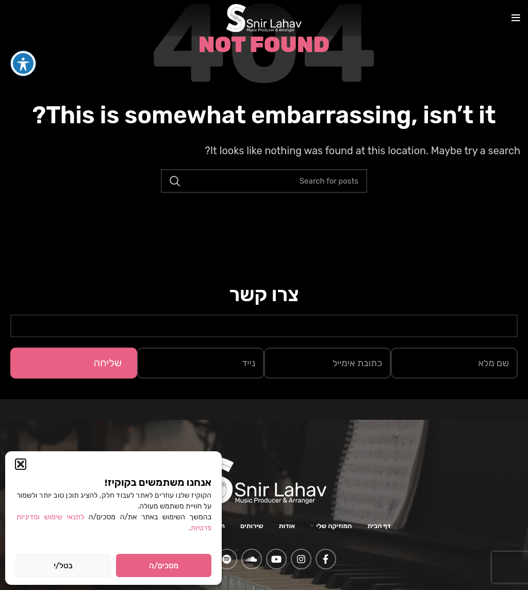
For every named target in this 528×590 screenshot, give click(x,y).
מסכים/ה (163, 565)
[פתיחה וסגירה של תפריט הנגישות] (23, 44)
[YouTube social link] (276, 559)
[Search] (264, 181)
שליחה (108, 362)
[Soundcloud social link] (251, 559)
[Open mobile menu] (515, 18)
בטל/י (63, 565)
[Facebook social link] (326, 559)
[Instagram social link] (301, 559)
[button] (20, 464)
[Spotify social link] (227, 559)
